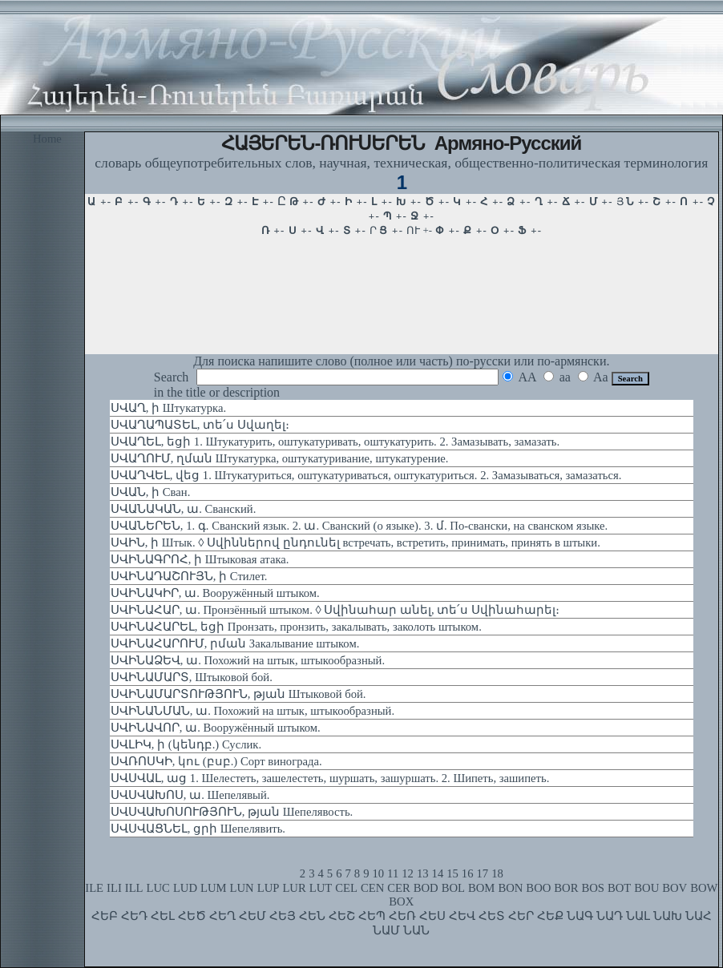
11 (392, 873)
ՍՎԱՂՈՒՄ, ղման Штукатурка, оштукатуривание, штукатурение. (280, 458)
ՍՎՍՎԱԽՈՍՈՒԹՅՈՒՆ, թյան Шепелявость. (232, 811)
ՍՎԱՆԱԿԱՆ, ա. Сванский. (183, 508)
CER (398, 887)
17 (483, 873)
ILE (94, 887)
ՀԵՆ (312, 916)
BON (510, 887)
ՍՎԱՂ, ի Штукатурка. (168, 407)
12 (408, 873)
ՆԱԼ (638, 916)
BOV (674, 887)
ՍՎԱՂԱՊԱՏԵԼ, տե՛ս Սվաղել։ (200, 424)
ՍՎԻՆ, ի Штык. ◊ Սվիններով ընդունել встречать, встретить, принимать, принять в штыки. (355, 542)
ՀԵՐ (521, 916)
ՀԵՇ (342, 916)
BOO (538, 887)
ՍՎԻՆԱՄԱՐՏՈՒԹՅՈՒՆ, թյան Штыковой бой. (238, 694)
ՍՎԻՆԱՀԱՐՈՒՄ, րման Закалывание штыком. (235, 643)
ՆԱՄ (386, 930)
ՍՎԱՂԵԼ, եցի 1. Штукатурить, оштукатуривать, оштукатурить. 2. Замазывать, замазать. (335, 441)
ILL (134, 887)
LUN (242, 887)
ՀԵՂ (222, 916)
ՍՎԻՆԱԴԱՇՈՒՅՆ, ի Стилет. (189, 576)
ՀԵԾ (192, 916)
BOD (426, 887)
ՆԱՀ (698, 916)
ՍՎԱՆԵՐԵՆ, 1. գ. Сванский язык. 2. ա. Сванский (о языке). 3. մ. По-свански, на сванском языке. (359, 525)
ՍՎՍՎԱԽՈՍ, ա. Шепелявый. (190, 795)
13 (423, 873)
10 (378, 873)
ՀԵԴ (134, 916)
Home (47, 138)
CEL (346, 887)
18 (497, 873)
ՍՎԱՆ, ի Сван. (151, 492)
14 (438, 873)
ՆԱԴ (609, 916)
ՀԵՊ (372, 916)
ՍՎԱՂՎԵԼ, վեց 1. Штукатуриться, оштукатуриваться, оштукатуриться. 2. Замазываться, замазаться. (366, 475)
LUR (293, 887)
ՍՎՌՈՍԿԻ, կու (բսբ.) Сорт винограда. (216, 761)
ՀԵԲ (104, 916)
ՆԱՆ (416, 930)
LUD (185, 887)
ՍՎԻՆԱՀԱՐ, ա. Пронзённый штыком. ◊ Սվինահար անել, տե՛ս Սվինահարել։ (335, 609)
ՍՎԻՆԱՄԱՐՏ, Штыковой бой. (192, 677)
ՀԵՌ (402, 916)
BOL (453, 887)
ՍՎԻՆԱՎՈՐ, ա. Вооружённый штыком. (216, 727)
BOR (566, 887)
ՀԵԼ (163, 916)
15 (452, 873)
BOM (481, 887)
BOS (592, 887)
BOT (619, 887)
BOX (401, 901)
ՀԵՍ (432, 916)
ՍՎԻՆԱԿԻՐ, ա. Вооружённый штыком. (215, 593)
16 (468, 873)
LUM (213, 887)
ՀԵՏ (492, 916)
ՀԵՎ (462, 916)
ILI (114, 887)
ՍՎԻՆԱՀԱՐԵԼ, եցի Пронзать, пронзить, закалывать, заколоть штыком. (296, 626)
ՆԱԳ (580, 916)
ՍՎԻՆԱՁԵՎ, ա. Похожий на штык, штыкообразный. (248, 660)
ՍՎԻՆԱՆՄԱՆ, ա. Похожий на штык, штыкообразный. (252, 710)
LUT (321, 887)
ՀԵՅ (282, 916)
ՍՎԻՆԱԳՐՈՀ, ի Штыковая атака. (200, 559)
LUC (158, 887)
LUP (268, 887)
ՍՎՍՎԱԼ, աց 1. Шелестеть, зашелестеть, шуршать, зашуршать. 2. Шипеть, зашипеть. (330, 778)
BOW (703, 887)
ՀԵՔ (550, 916)
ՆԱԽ (667, 916)
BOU (646, 887)
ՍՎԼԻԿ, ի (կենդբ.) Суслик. (186, 744)
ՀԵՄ (252, 916)
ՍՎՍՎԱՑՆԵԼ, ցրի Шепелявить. (198, 828)
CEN (372, 887)
